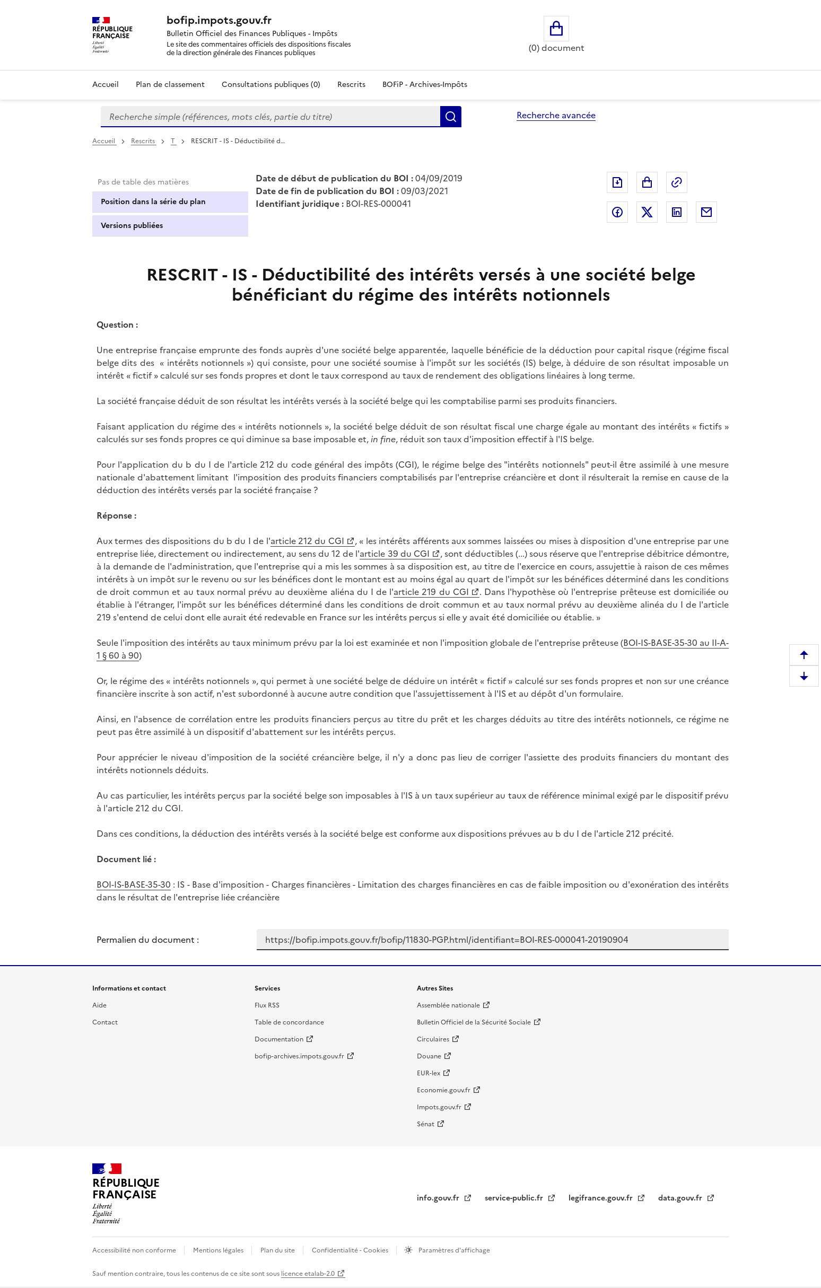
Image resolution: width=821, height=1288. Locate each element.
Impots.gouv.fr (439, 1107)
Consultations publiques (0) (271, 84)
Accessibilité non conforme (135, 1250)
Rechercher (450, 116)
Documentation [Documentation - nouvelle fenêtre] (279, 1039)
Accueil (105, 84)
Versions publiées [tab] (132, 225)
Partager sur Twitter (647, 212)
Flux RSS (267, 1005)
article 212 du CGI (307, 541)
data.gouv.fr (681, 1198)
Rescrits (351, 84)
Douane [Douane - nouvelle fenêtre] (429, 1056)
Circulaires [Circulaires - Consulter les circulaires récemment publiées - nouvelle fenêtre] (433, 1039)
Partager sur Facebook (617, 212)
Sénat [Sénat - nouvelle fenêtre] (425, 1124)
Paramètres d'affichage (453, 1250)
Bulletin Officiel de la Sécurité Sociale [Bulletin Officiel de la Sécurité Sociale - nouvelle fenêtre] (474, 1022)
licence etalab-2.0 (308, 1273)
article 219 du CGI (431, 591)
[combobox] (270, 116)
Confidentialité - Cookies (351, 1250)
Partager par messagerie (706, 212)
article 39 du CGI (394, 553)
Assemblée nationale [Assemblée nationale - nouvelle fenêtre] (448, 1005)
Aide (99, 1005)
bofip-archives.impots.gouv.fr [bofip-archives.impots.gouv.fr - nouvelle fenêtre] (299, 1056)
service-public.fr (515, 1198)
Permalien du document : (148, 939)
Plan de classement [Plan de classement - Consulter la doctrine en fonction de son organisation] (170, 84)
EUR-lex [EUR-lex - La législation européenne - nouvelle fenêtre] (428, 1073)
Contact (105, 1022)
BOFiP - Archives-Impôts (424, 84)
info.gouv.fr (439, 1198)
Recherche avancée (556, 115)
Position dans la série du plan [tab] (153, 201)
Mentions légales (219, 1250)
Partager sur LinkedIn (676, 212)
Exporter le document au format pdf (617, 182)
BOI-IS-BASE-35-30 (134, 884)
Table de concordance (289, 1022)
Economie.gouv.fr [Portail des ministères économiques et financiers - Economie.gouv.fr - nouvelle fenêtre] (443, 1090)
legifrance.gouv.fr (602, 1198)
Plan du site (278, 1250)
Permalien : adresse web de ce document (676, 182)
